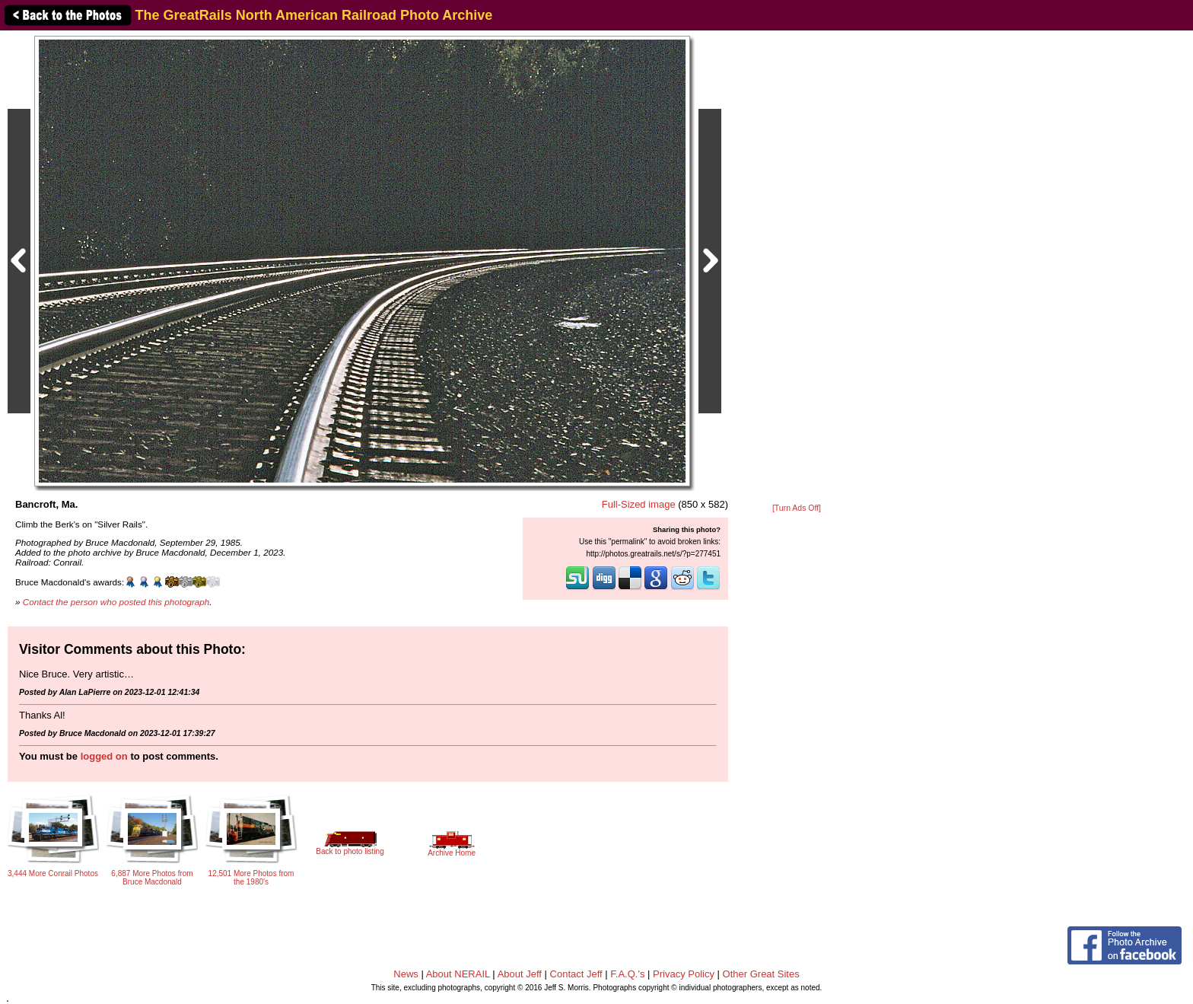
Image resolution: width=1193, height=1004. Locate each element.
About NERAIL (458, 974)
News (405, 974)
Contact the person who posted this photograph (116, 602)
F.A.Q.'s (627, 974)
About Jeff (520, 974)
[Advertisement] (796, 268)
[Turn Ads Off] (796, 508)
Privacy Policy (683, 974)
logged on (104, 756)
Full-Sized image (639, 504)
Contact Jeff (576, 974)
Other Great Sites (761, 974)
